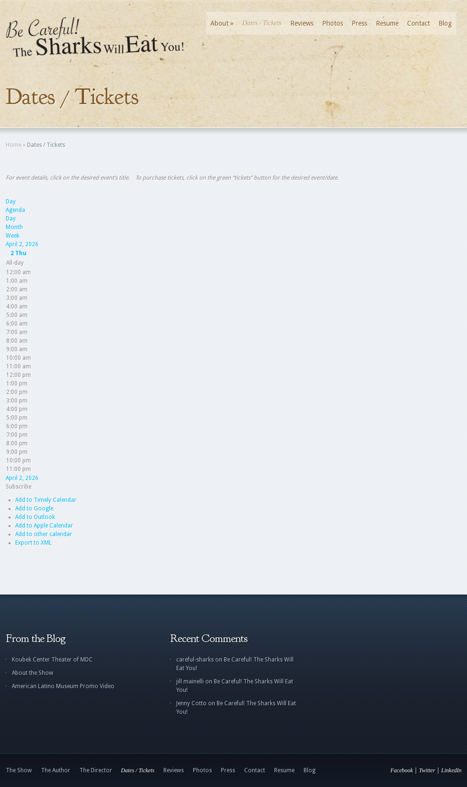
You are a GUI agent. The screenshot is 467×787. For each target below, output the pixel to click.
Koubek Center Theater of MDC (52, 659)
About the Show (32, 673)
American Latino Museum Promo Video (63, 686)
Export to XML (33, 542)
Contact (418, 23)
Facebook (402, 770)
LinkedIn (451, 770)
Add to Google (34, 508)
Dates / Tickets (261, 23)
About (222, 23)
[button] (18, 486)
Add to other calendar (43, 534)
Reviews (302, 23)
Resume (387, 23)
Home (13, 145)
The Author (55, 770)
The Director (95, 770)
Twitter (427, 770)
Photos (332, 23)
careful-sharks (195, 659)
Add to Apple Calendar (44, 525)
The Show (19, 770)
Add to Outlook (35, 517)
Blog (445, 23)
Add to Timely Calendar (45, 500)
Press (359, 23)
